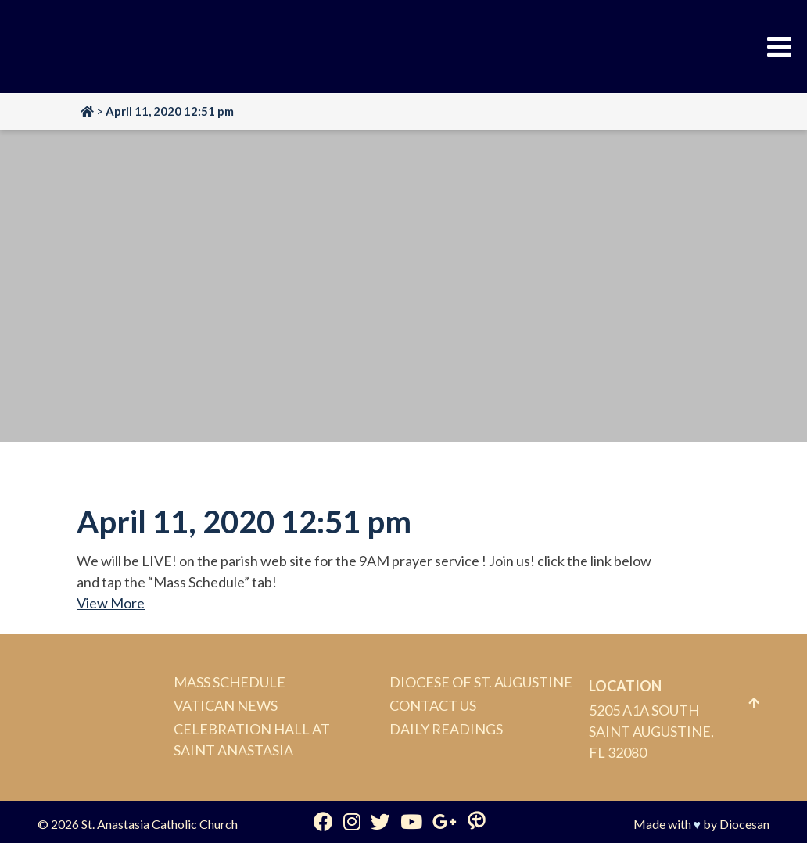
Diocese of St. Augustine (480, 682)
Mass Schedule (229, 682)
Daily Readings (446, 728)
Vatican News (226, 705)
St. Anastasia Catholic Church (159, 823)
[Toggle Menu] (779, 47)
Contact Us (432, 705)
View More (111, 603)
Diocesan (744, 823)
